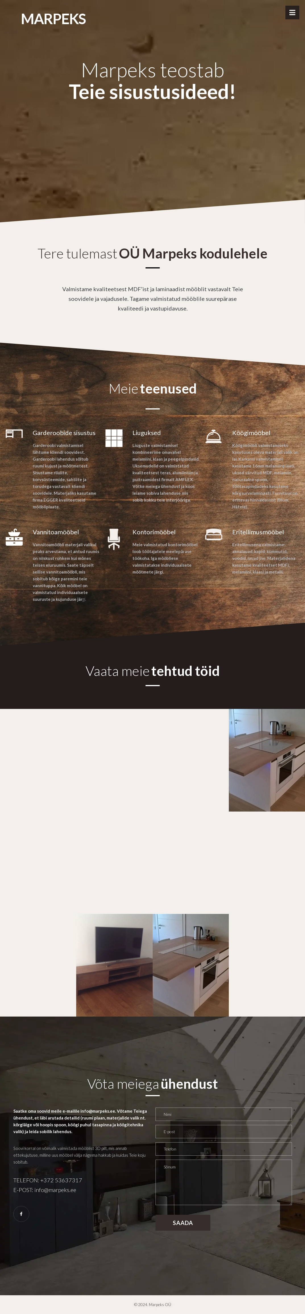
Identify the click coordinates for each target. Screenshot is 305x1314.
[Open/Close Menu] (292, 12)
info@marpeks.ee (55, 1189)
